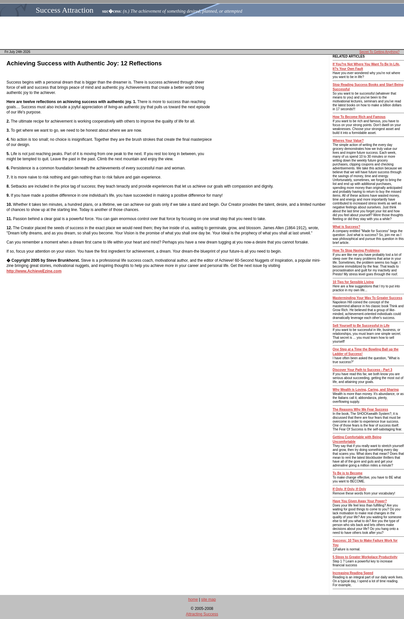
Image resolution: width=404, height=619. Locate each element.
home (193, 599)
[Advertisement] (204, 32)
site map (208, 599)
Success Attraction (64, 10)
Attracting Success (202, 614)
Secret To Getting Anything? (379, 52)
